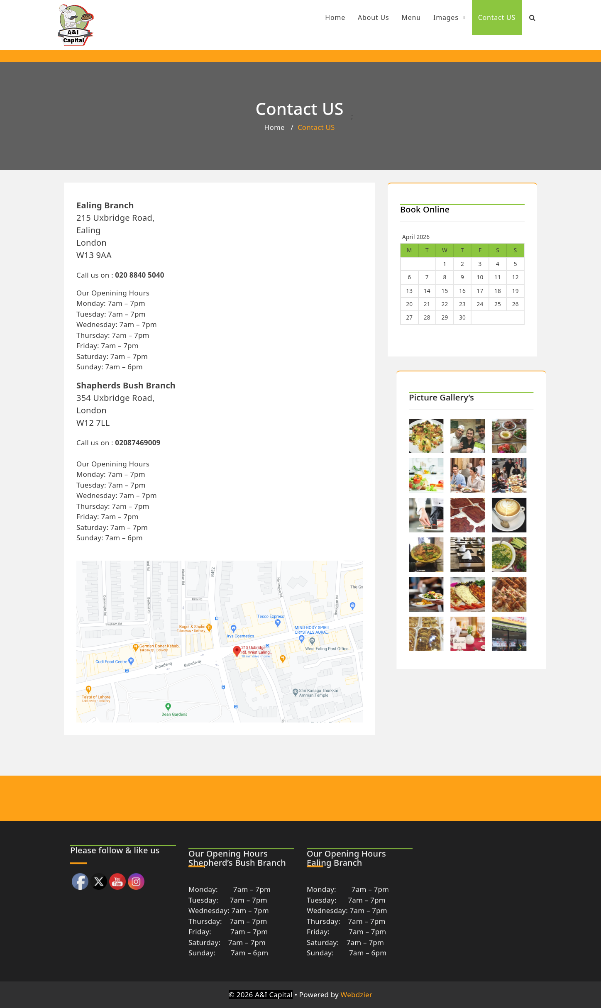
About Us (363, 17)
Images (439, 17)
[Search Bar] (522, 17)
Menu (401, 17)
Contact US (487, 17)
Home (325, 17)
